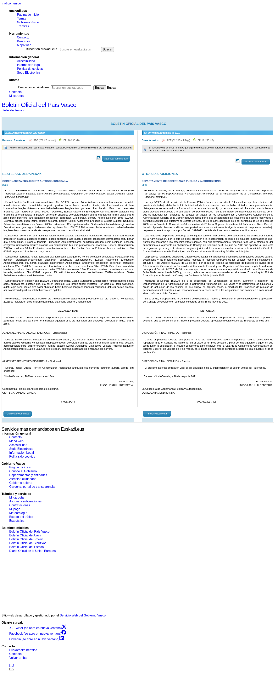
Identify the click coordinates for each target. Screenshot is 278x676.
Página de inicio (28, 14)
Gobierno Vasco (28, 22)
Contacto (23, 37)
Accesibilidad (26, 61)
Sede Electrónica (28, 72)
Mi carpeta (16, 95)
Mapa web (24, 45)
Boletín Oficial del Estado (26, 547)
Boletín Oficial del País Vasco (39, 104)
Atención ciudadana (22, 479)
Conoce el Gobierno (23, 471)
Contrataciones (19, 505)
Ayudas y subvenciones (25, 501)
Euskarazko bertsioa (23, 650)
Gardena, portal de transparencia (32, 486)
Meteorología (18, 513)
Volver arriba (18, 657)
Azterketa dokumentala (116, 158)
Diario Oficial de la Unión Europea (32, 550)
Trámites (23, 26)
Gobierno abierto (20, 482)
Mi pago (14, 509)
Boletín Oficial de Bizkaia (26, 539)
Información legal (29, 64)
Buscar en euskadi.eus (41, 49)
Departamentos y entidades (28, 475)
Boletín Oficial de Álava (25, 535)
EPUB (72, 140)
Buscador (23, 41)
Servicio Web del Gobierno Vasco (83, 615)
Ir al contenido (11, 3)
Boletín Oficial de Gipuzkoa (28, 543)
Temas (21, 18)
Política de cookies (30, 68)
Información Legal (21, 452)
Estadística (16, 520)
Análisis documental (255, 161)
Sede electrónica (13, 110)
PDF (44, 140)
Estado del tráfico (21, 516)
